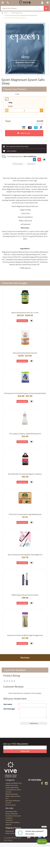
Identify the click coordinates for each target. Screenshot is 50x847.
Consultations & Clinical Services (13, 791)
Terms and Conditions (13, 822)
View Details (22, 321)
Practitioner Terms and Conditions (13, 817)
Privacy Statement (12, 814)
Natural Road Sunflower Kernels (25, 353)
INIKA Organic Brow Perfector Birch (25, 595)
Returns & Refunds (12, 833)
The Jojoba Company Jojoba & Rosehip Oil (25, 433)
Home (5, 13)
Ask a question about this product (16, 146)
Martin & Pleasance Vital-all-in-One (25, 312)
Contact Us (9, 820)
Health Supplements (17, 13)
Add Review (34, 723)
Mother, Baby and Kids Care (13, 797)
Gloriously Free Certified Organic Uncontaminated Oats (25, 393)
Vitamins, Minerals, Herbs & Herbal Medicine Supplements (21, 15)
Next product (32, 164)
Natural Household (12, 794)
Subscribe (25, 751)
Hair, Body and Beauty (13, 801)
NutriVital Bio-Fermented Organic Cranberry (25, 474)
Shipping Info (10, 831)
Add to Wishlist (9, 151)
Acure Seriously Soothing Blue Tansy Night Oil (25, 555)
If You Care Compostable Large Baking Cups (25, 514)
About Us (8, 825)
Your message (9, 709)
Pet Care (8, 803)
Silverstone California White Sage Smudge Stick (25, 635)
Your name (7, 704)
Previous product (17, 164)
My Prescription (11, 805)
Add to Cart (23, 133)
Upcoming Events (11, 811)
